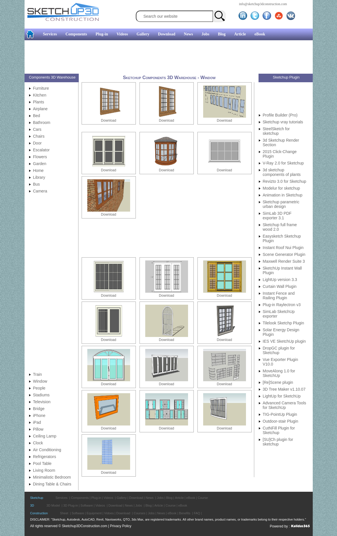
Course (203, 497)
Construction (39, 513)
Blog (221, 34)
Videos (122, 34)
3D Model (53, 505)
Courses (139, 513)
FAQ (197, 513)
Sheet (64, 513)
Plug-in (102, 34)
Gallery (142, 34)
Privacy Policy (121, 526)
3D (32, 505)
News (188, 34)
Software (86, 505)
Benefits (184, 513)
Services (50, 34)
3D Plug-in (70, 505)
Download (166, 34)
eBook (260, 34)
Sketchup (36, 497)
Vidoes (109, 513)
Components (76, 34)
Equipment (94, 513)
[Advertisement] (166, 58)
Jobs (205, 34)
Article (240, 34)
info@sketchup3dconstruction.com (263, 4)
